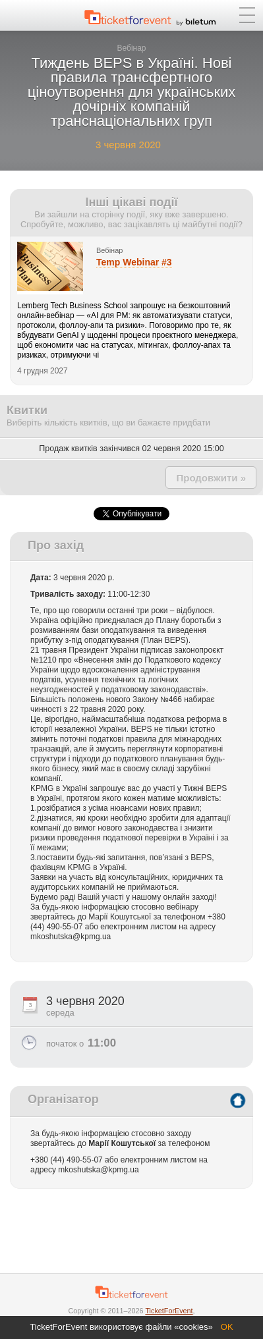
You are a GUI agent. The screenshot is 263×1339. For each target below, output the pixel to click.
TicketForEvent (168, 1311)
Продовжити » (211, 477)
